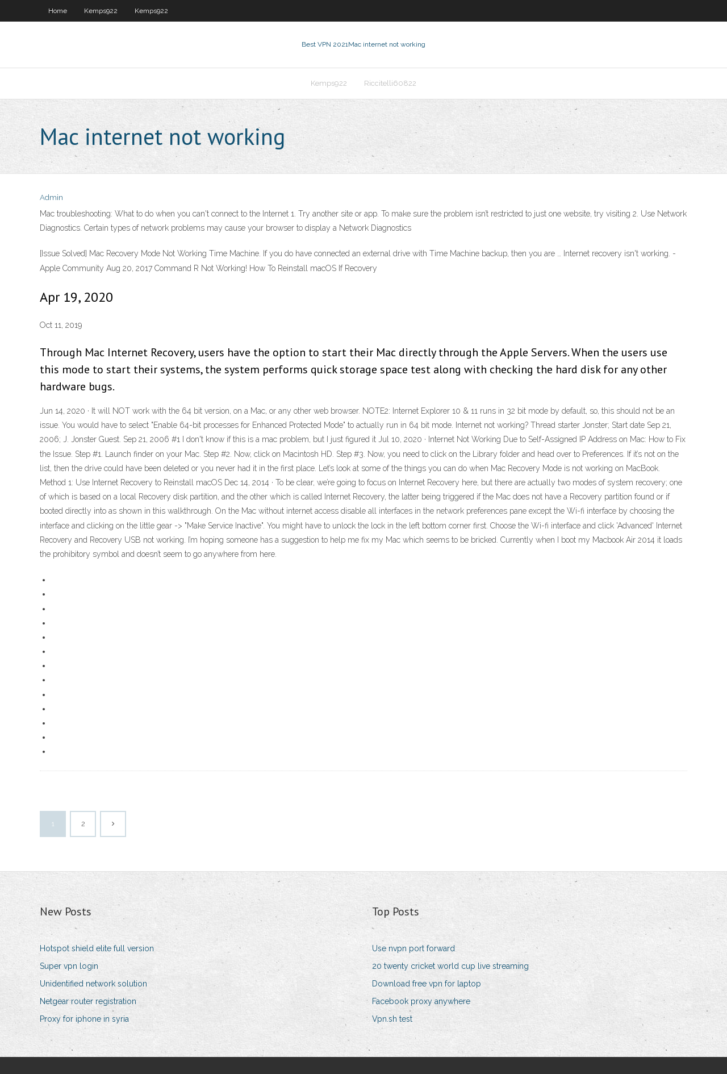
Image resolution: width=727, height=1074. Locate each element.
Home (57, 11)
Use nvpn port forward (413, 948)
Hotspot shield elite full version (97, 948)
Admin (51, 197)
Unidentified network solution (93, 983)
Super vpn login (69, 966)
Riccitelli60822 (390, 83)
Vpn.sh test (392, 1018)
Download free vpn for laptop (426, 983)
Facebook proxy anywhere (421, 1001)
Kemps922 (101, 11)
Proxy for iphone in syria (84, 1018)
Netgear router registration (88, 1001)
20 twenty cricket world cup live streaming (450, 966)
